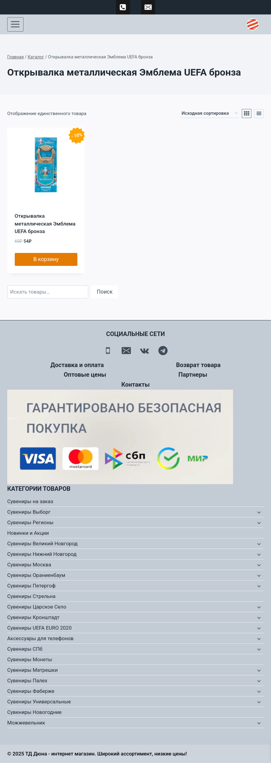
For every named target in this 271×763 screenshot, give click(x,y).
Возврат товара (198, 365)
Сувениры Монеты (29, 659)
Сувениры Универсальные (39, 702)
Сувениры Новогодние (34, 712)
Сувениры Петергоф (31, 586)
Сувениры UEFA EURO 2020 (39, 628)
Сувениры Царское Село (36, 607)
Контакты (135, 384)
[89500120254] (123, 7)
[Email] (126, 350)
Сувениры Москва (29, 565)
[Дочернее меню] (258, 512)
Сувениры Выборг (29, 512)
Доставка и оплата (77, 365)
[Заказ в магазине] (209, 113)
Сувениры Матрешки (32, 670)
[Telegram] (163, 350)
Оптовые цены (85, 374)
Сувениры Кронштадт (33, 617)
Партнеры (193, 374)
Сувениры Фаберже (31, 691)
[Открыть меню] (15, 24)
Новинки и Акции (28, 533)
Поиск (105, 291)
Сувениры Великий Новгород (42, 543)
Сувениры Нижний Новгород (41, 554)
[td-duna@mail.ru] (148, 7)
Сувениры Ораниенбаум (36, 575)
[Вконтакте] (145, 350)
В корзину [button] (46, 259)
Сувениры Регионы (30, 522)
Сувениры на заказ (30, 501)
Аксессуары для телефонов (40, 638)
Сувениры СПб (24, 649)
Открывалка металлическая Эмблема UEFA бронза (45, 223)
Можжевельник (26, 723)
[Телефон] (108, 350)
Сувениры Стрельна (31, 596)
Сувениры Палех (27, 680)
